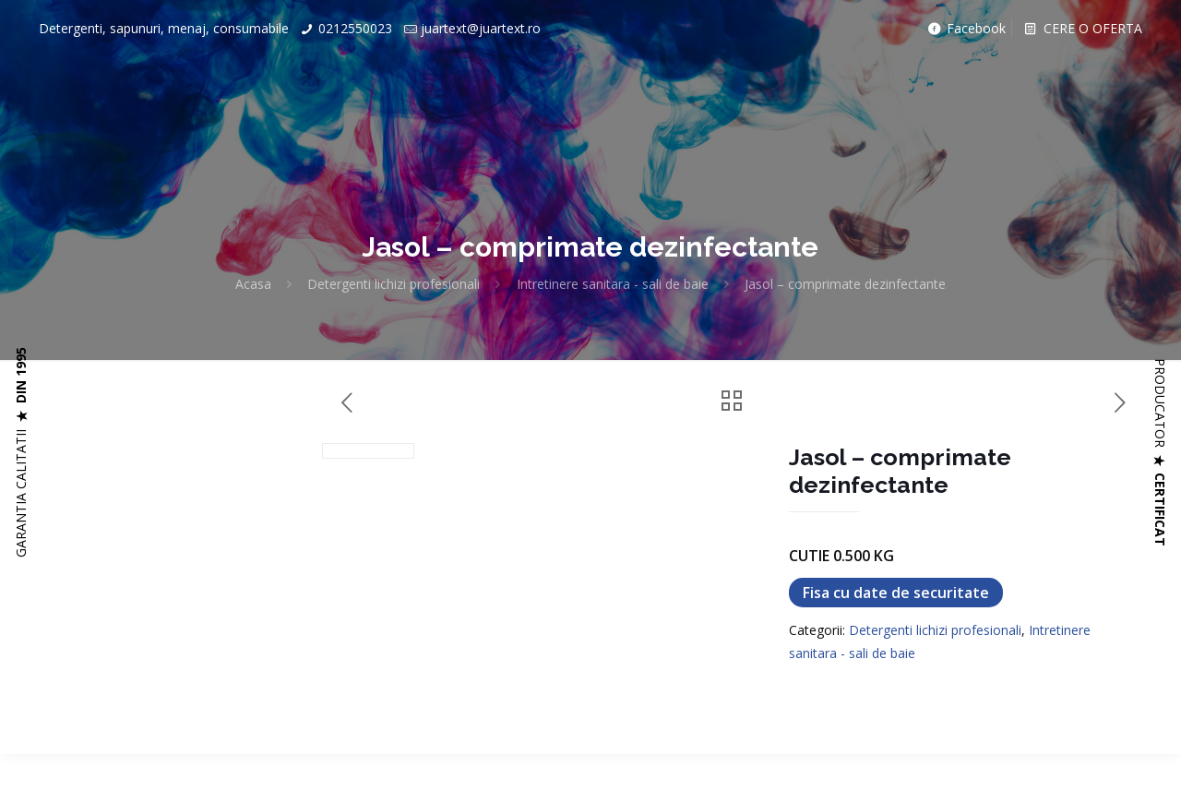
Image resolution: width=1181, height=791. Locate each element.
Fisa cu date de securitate (896, 592)
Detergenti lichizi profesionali (393, 284)
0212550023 (355, 28)
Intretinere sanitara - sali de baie (613, 284)
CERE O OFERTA (1081, 28)
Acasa (253, 284)
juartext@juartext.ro (481, 28)
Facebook (966, 28)
